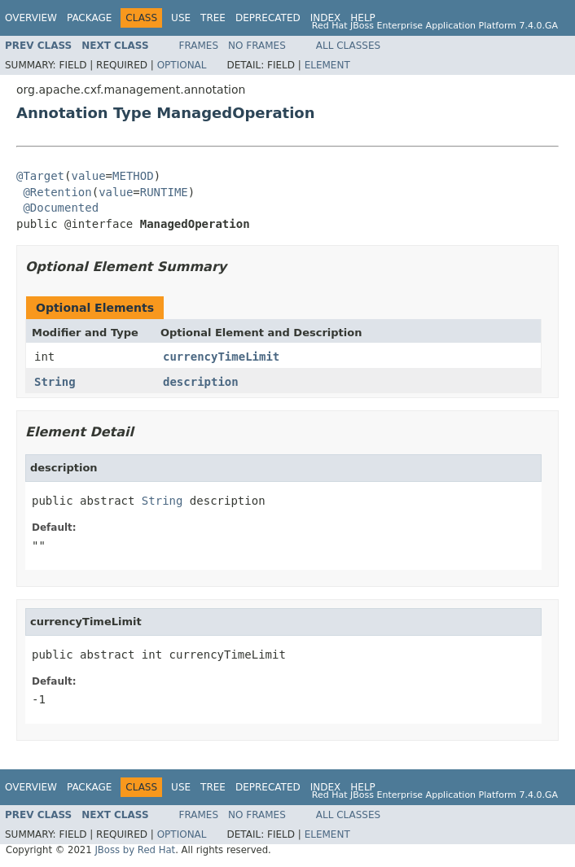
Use (181, 18)
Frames (199, 45)
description (201, 381)
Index (325, 18)
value (88, 175)
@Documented (61, 207)
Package (89, 18)
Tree (213, 18)
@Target (40, 175)
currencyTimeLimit (221, 356)
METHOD (133, 175)
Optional (182, 65)
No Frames (257, 45)
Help (362, 18)
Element (327, 65)
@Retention (57, 192)
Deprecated (268, 18)
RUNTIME (164, 192)
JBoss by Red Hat (134, 850)
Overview (31, 18)
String (55, 381)
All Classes (348, 45)
